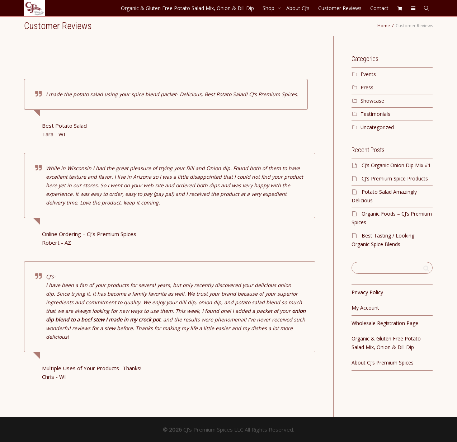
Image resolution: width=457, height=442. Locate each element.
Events (368, 74)
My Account (365, 307)
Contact (379, 8)
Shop (269, 8)
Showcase (372, 100)
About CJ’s (298, 8)
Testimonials (375, 113)
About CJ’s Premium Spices (383, 362)
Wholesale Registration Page (385, 323)
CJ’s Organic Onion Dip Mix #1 (396, 165)
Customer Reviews (340, 8)
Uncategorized (377, 127)
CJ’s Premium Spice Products (395, 178)
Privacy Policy (367, 292)
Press (367, 87)
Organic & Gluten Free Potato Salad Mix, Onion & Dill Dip (187, 8)
